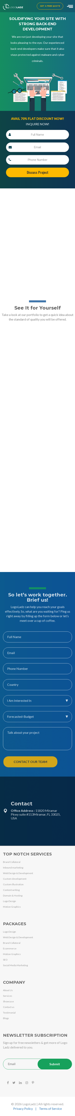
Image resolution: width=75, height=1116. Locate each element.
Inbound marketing (13, 867)
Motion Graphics (12, 906)
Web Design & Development (18, 873)
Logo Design (9, 901)
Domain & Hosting (12, 895)
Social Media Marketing (15, 965)
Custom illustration (13, 884)
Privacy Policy (23, 1108)
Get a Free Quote (50, 6)
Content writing (11, 889)
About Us (8, 990)
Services (7, 995)
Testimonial (9, 1012)
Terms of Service (50, 1108)
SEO (5, 959)
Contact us (8, 1007)
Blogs (6, 1018)
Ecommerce (9, 948)
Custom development (14, 878)
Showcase (8, 1001)
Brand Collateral (11, 861)
